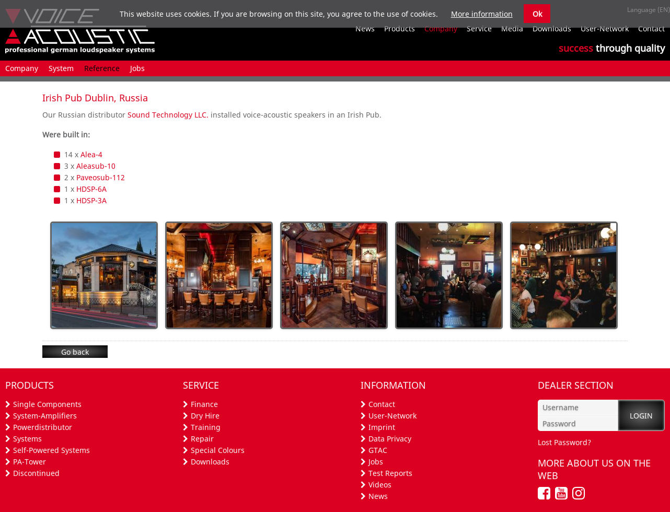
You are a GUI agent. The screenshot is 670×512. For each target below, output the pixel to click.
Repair (202, 439)
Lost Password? (564, 442)
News (378, 496)
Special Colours (218, 450)
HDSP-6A (91, 189)
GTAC (377, 450)
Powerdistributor (42, 427)
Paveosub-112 (100, 177)
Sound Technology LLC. (168, 115)
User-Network (392, 416)
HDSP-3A (91, 200)
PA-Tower (29, 462)
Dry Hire (205, 416)
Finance (204, 404)
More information (482, 14)
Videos (379, 485)
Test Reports (390, 473)
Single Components (47, 404)
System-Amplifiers (45, 416)
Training (206, 427)
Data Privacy (389, 439)
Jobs (375, 462)
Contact (381, 404)
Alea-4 (91, 154)
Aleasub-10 (95, 166)
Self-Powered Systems (51, 450)
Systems (27, 439)
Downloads (210, 462)
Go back (75, 352)
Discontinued (36, 473)
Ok (537, 14)
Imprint (381, 427)
